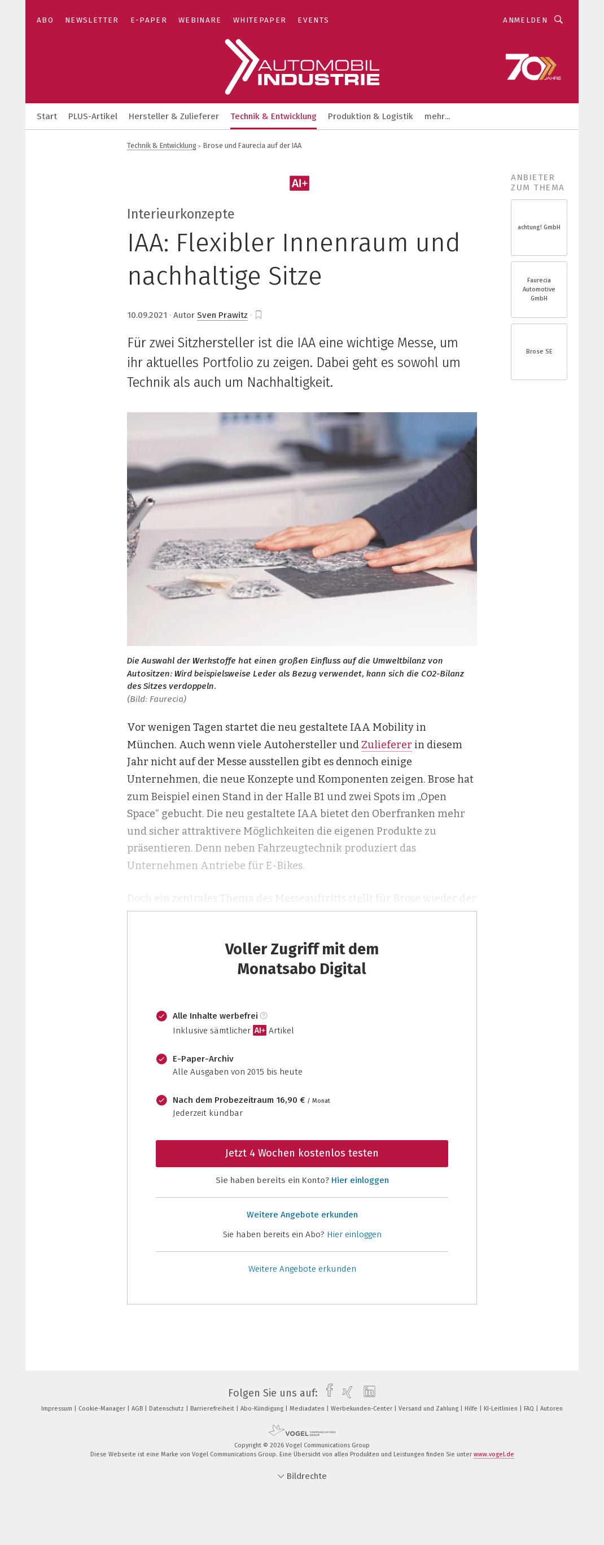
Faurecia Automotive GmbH (539, 289)
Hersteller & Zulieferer (174, 116)
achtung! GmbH (539, 227)
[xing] (344, 1393)
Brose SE (539, 351)
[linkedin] (367, 1393)
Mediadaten (308, 1408)
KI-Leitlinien (501, 1408)
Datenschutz (167, 1408)
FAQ (530, 1408)
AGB (138, 1408)
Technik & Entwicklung (273, 116)
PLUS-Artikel (92, 116)
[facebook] (326, 1393)
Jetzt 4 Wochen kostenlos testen (302, 1153)
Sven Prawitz (222, 315)
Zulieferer (386, 745)
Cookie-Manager (102, 1408)
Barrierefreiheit (213, 1408)
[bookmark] (258, 315)
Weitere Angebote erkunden (302, 1215)
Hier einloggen (360, 1180)
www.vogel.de (494, 1454)
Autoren (551, 1408)
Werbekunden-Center (362, 1408)
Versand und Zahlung (429, 1408)
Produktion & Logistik (370, 116)
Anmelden (525, 20)
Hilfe (472, 1408)
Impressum (57, 1408)
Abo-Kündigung (262, 1408)
